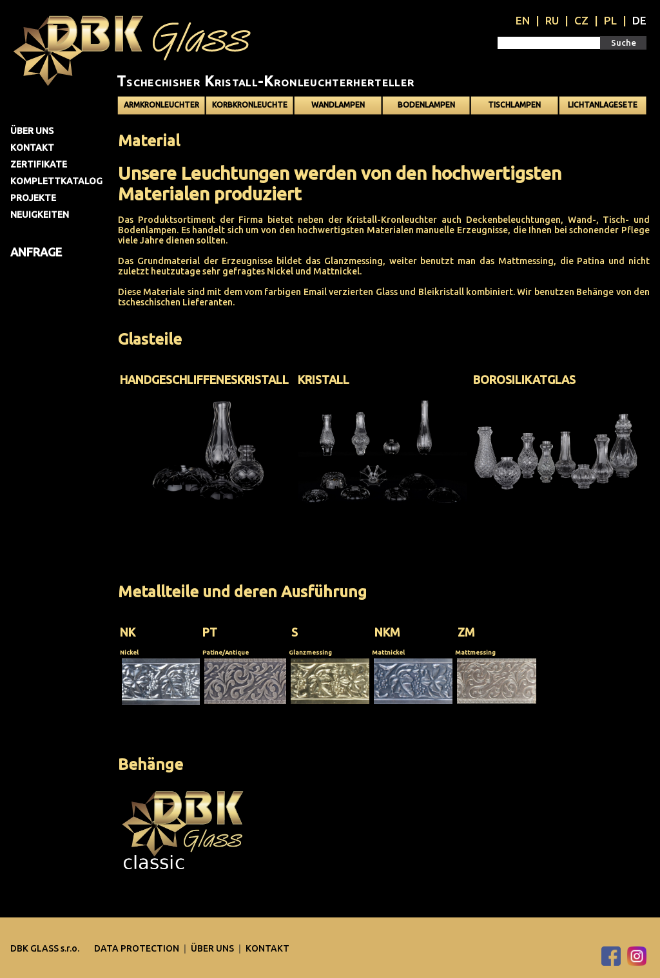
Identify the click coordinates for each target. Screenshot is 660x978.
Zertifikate (38, 164)
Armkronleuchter (161, 105)
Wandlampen (338, 105)
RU (552, 20)
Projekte (33, 198)
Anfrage (36, 251)
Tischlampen (514, 105)
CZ (581, 20)
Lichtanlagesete (602, 105)
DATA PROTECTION (137, 948)
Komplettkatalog (56, 181)
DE (639, 20)
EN (523, 20)
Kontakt (32, 147)
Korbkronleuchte (249, 105)
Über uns (31, 131)
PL (610, 20)
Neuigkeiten (39, 214)
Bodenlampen (426, 105)
